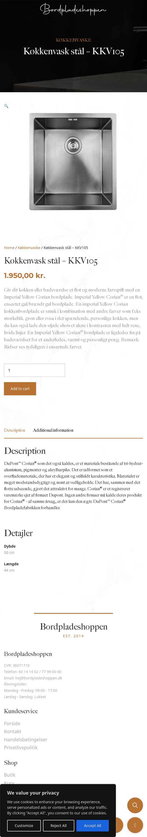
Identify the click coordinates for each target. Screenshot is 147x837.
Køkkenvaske (29, 247)
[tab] (14, 430)
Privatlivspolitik (21, 747)
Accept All (92, 825)
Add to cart (20, 388)
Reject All (59, 825)
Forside (12, 723)
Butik (10, 775)
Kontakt (12, 731)
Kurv (9, 783)
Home (9, 247)
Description (14, 430)
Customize (24, 825)
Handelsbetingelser (25, 739)
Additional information (53, 430)
